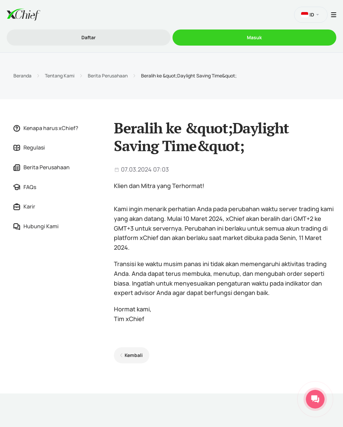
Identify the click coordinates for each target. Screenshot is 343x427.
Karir (24, 206)
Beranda (22, 76)
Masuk (254, 37)
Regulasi (29, 147)
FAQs (24, 187)
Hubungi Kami (36, 226)
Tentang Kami (59, 76)
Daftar (88, 37)
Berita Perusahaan (108, 76)
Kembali (134, 355)
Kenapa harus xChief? (45, 128)
